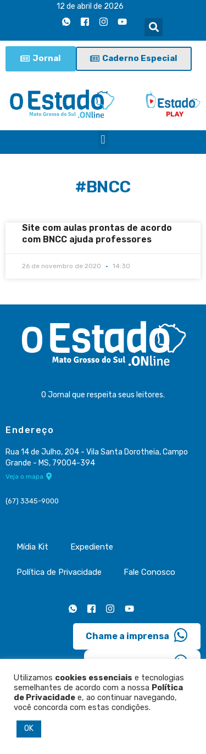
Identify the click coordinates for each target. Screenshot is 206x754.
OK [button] (29, 728)
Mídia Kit (32, 547)
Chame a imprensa (137, 635)
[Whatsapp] (66, 21)
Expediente (91, 547)
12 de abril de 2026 (90, 6)
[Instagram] (103, 21)
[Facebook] (84, 21)
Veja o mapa (28, 476)
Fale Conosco (149, 572)
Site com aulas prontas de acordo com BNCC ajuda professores (97, 234)
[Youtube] (122, 21)
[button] (153, 27)
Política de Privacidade (59, 572)
